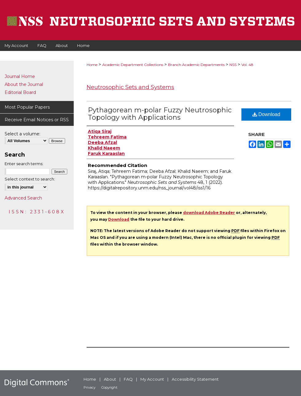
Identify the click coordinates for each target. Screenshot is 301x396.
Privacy (90, 387)
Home (92, 64)
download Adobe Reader (209, 212)
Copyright (109, 387)
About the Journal (24, 84)
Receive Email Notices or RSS (37, 119)
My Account (152, 379)
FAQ (128, 379)
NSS (233, 64)
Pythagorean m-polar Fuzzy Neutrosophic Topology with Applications (160, 114)
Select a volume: (22, 134)
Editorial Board (20, 92)
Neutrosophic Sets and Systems (130, 87)
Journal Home (20, 76)
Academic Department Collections (132, 64)
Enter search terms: (24, 163)
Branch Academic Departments (196, 64)
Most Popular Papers (27, 107)
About (110, 379)
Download (266, 114)
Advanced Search (23, 198)
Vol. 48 (247, 64)
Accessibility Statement (195, 379)
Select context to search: (30, 179)
